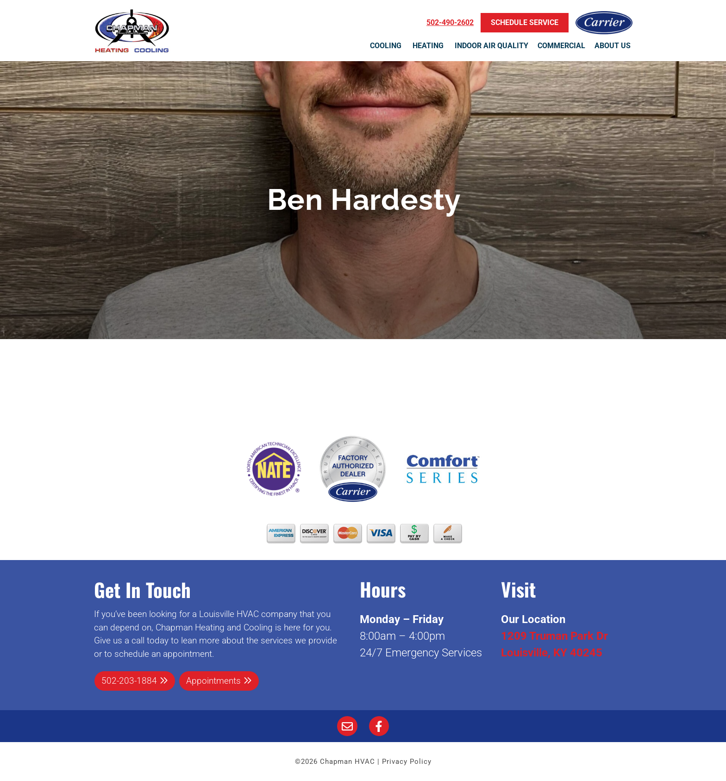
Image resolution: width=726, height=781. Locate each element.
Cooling (386, 45)
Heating (429, 45)
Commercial (561, 45)
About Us (613, 45)
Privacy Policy (407, 761)
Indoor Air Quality (491, 45)
